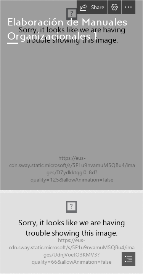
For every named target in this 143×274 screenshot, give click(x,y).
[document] (71, 137)
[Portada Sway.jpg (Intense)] (71, 233)
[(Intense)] (71, 95)
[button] (92, 7)
